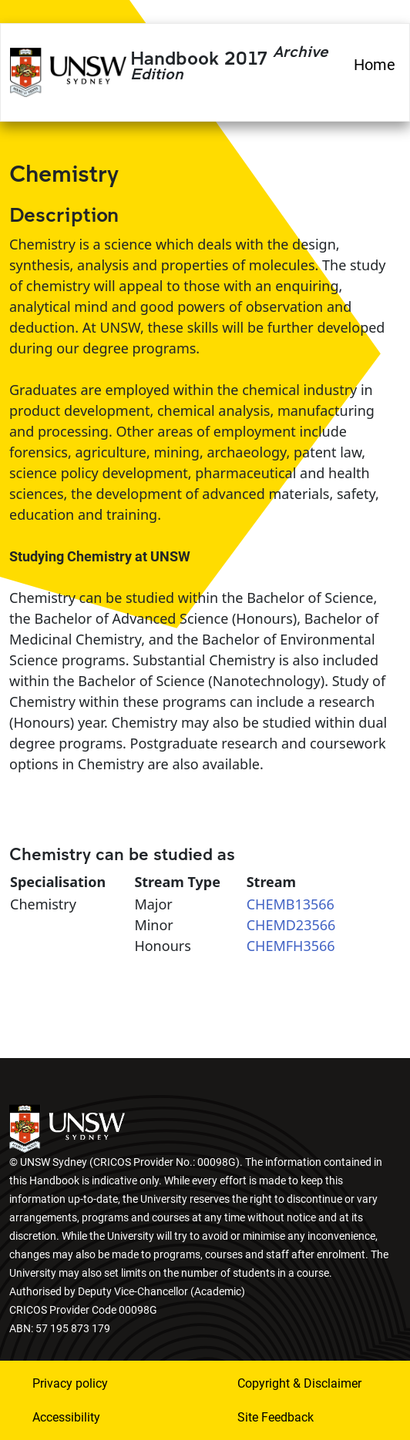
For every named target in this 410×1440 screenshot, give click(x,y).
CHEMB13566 (290, 904)
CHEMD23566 (291, 925)
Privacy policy (70, 1383)
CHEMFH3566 (291, 945)
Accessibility (66, 1417)
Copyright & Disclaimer (299, 1383)
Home (374, 64)
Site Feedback (275, 1417)
